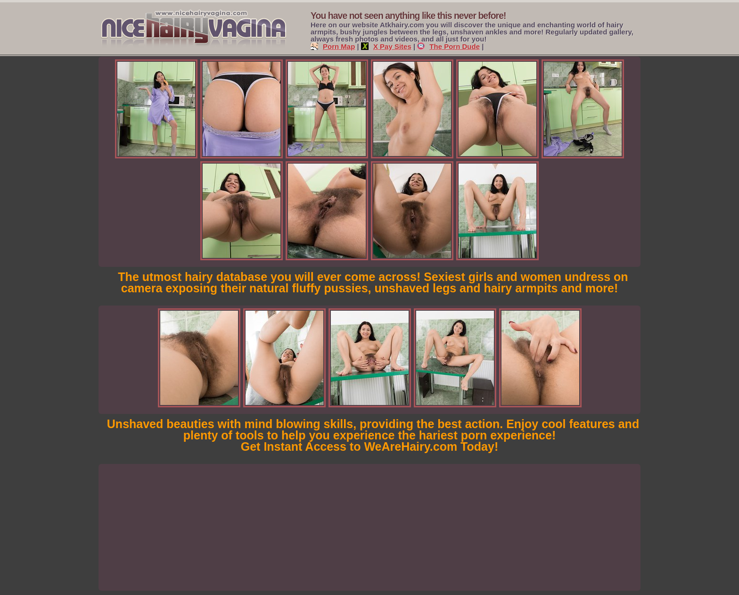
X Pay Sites (386, 46)
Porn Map (333, 46)
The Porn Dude (448, 46)
